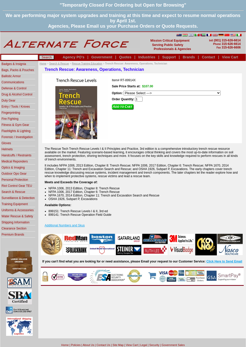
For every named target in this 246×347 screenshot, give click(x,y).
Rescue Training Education (87, 63)
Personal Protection (15, 179)
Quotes (125, 57)
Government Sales (173, 344)
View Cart (230, 57)
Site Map (118, 344)
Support (169, 57)
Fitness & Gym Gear (15, 125)
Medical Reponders (15, 161)
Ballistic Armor (11, 76)
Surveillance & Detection (18, 198)
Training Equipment (15, 204)
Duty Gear (8, 100)
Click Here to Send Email (224, 261)
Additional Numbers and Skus (65, 225)
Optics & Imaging (13, 167)
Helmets (7, 149)
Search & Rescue (59, 63)
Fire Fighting (10, 119)
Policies (76, 344)
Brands (189, 57)
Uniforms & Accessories (18, 210)
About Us (88, 344)
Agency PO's (73, 57)
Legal (143, 344)
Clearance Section (14, 228)
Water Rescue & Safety (17, 216)
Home (43, 63)
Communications (13, 82)
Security (154, 344)
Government (101, 57)
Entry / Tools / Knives (16, 106)
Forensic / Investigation (17, 137)
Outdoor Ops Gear (14, 173)
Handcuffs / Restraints (16, 155)
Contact (208, 57)
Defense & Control (14, 88)
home (65, 344)
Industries (146, 57)
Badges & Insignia (14, 64)
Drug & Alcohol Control (17, 94)
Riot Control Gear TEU (17, 186)
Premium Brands (13, 234)
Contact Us (103, 344)
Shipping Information (15, 222)
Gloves (6, 143)
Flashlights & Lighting (16, 131)
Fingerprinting (11, 112)
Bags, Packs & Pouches (18, 70)
